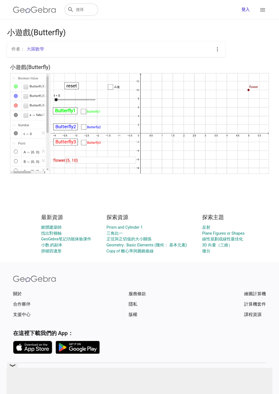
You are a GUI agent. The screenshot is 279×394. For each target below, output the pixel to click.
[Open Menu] (262, 10)
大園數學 (35, 49)
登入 (245, 9)
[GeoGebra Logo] (34, 10)
